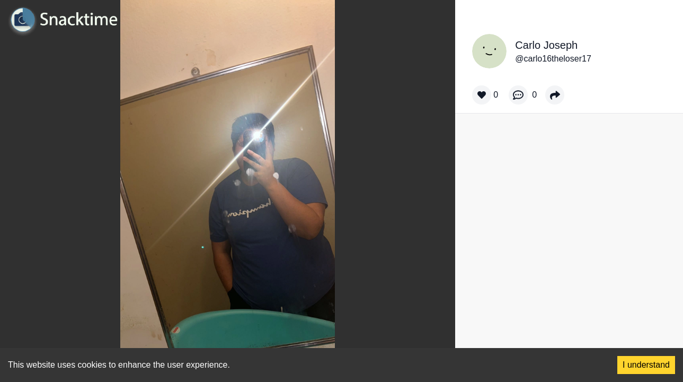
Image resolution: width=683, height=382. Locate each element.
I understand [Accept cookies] (646, 364)
